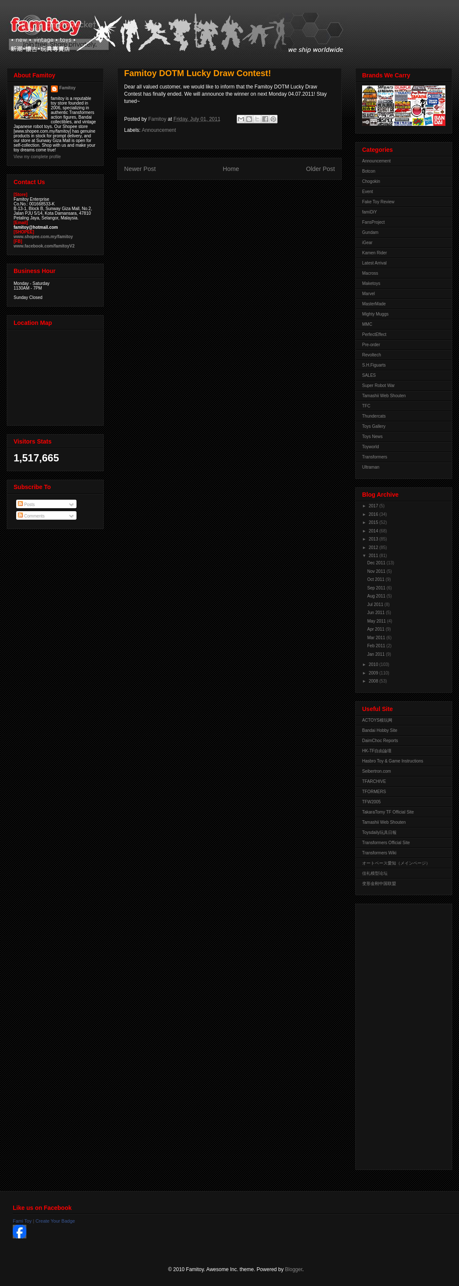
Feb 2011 (376, 645)
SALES (369, 375)
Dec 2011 (377, 562)
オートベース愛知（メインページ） (396, 863)
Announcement (159, 130)
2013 (373, 539)
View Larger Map (56, 375)
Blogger (294, 1269)
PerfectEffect (374, 334)
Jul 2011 (376, 604)
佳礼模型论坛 (375, 873)
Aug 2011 (377, 596)
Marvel (368, 293)
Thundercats (374, 416)
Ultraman (371, 467)
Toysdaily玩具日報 (379, 832)
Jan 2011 (376, 654)
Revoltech (371, 355)
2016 (373, 514)
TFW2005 (371, 801)
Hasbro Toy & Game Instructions (392, 761)
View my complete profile (37, 156)
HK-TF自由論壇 (376, 750)
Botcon (368, 171)
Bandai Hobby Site (379, 730)
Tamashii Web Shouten (384, 395)
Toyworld (370, 446)
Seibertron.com (376, 771)
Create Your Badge (55, 1220)
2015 (373, 522)
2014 (373, 531)
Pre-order (371, 344)
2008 (373, 681)
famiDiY (369, 212)
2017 (373, 506)
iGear (367, 242)
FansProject (373, 222)
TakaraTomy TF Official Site (388, 812)
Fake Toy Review (378, 201)
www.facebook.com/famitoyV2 (44, 246)
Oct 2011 (376, 579)
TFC (366, 406)
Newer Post (140, 168)
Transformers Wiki (379, 853)
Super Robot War (378, 385)
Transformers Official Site (386, 842)
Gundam (370, 232)
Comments (31, 516)
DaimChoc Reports (380, 740)
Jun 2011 (376, 612)
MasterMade (374, 304)
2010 (373, 664)
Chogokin (371, 181)
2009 (373, 673)
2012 (373, 547)
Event (367, 191)
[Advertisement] (396, 1034)
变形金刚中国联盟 (379, 883)
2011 (373, 555)
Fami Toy (22, 1220)
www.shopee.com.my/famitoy (43, 236)
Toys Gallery (373, 426)
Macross (370, 273)
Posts (26, 504)
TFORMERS (374, 791)
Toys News (372, 436)
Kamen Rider (374, 252)
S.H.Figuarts (374, 365)
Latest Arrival (374, 263)
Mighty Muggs (375, 314)
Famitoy (68, 87)
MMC (367, 324)
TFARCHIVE (374, 781)
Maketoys (371, 283)
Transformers (374, 457)
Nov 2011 (377, 571)
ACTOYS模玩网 (377, 720)
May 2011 (377, 621)
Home (231, 168)
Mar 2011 (376, 637)
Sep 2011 (377, 588)
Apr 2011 (376, 629)
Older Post (320, 168)
